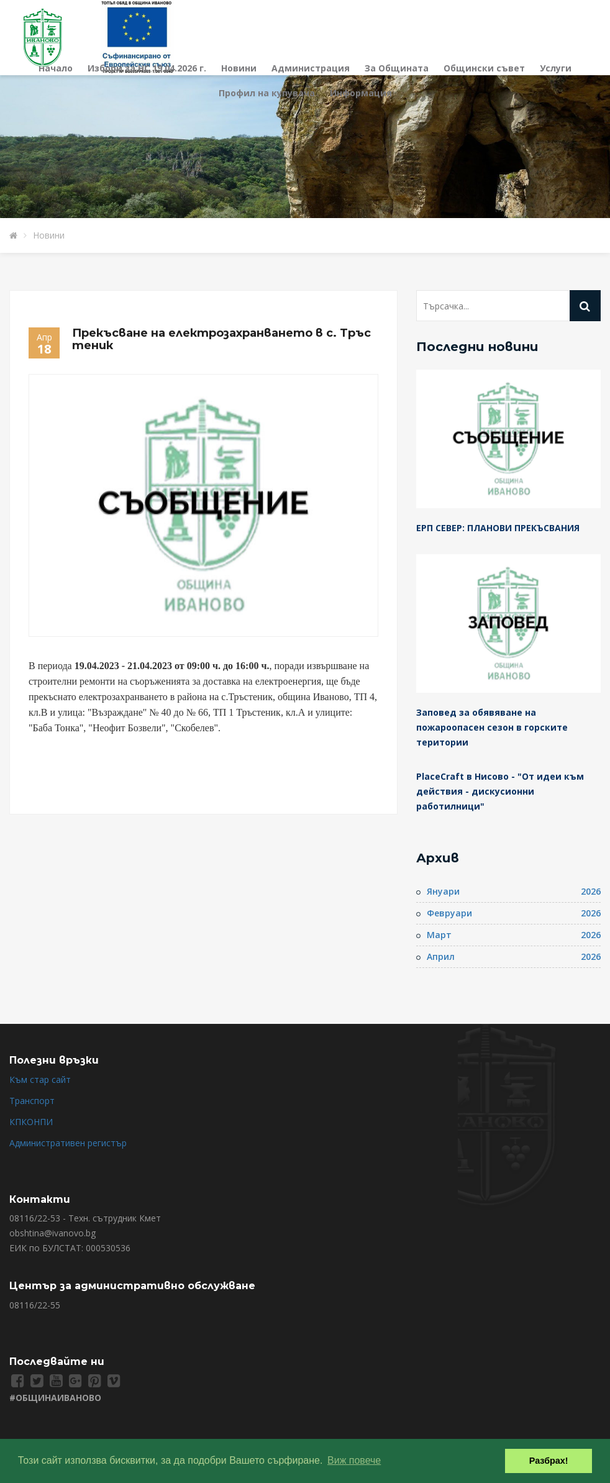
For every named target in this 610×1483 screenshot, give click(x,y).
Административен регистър (68, 1143)
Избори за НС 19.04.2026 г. (147, 68)
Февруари (449, 913)
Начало (56, 68)
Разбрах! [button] (548, 1461)
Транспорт (32, 1101)
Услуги (555, 68)
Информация (361, 93)
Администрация (310, 68)
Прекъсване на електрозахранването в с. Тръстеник (221, 339)
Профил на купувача (267, 93)
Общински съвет (484, 68)
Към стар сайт (40, 1079)
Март (439, 935)
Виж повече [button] (354, 1460)
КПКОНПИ (31, 1122)
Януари (443, 891)
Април (441, 956)
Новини (239, 68)
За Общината (397, 68)
